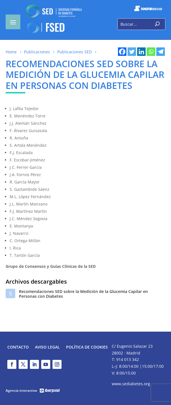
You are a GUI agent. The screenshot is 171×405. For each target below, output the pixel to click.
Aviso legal (47, 347)
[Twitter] (132, 51)
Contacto (18, 347)
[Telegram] (160, 51)
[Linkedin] (141, 51)
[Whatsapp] (151, 51)
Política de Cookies (87, 347)
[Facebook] (122, 51)
